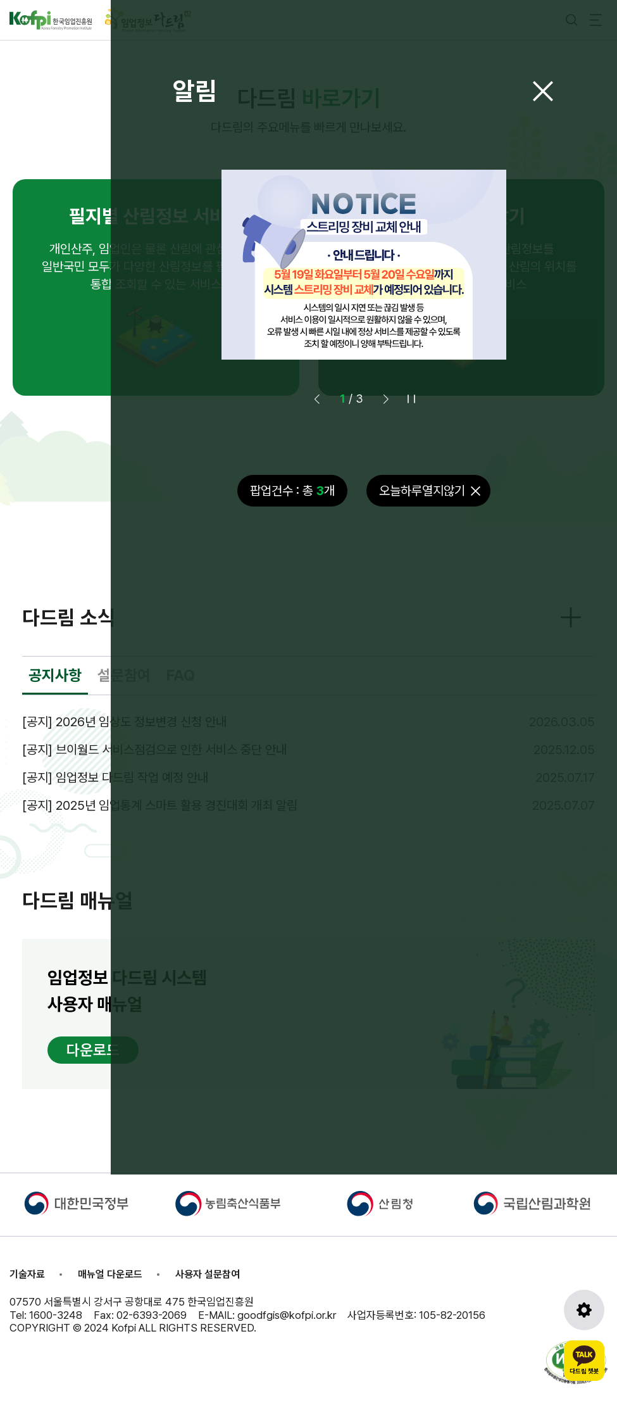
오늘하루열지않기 (422, 490)
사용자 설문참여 (207, 1274)
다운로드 (93, 1050)
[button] (386, 399)
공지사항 (55, 675)
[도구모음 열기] (584, 1310)
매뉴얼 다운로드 (110, 1274)
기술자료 (27, 1274)
